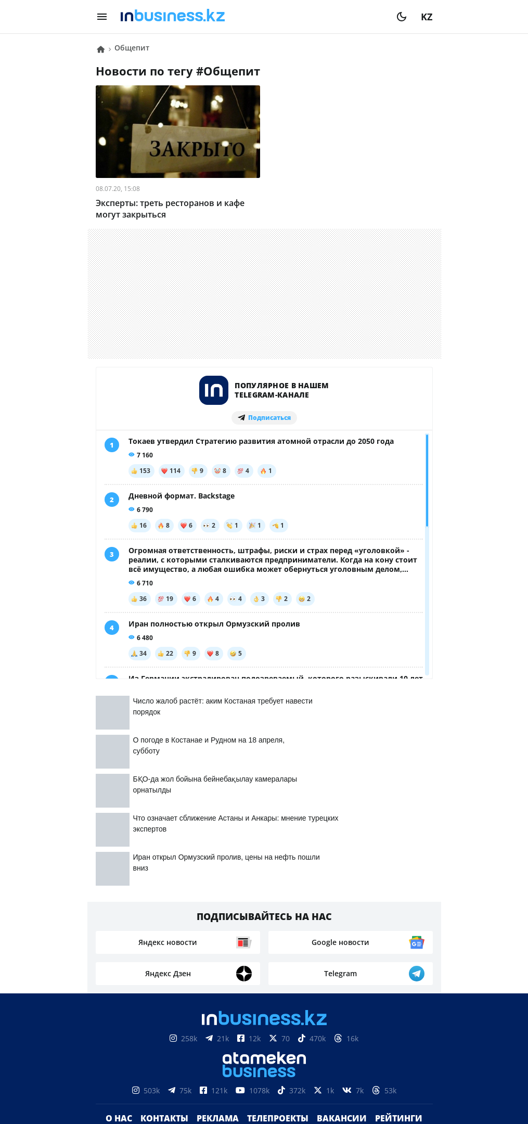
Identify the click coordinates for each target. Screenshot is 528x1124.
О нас (119, 909)
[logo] (251, 16)
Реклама (218, 909)
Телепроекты (277, 909)
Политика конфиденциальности (264, 1076)
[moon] (401, 16)
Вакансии (342, 909)
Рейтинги (398, 909)
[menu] (101, 16)
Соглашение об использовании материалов (264, 1024)
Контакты (164, 909)
